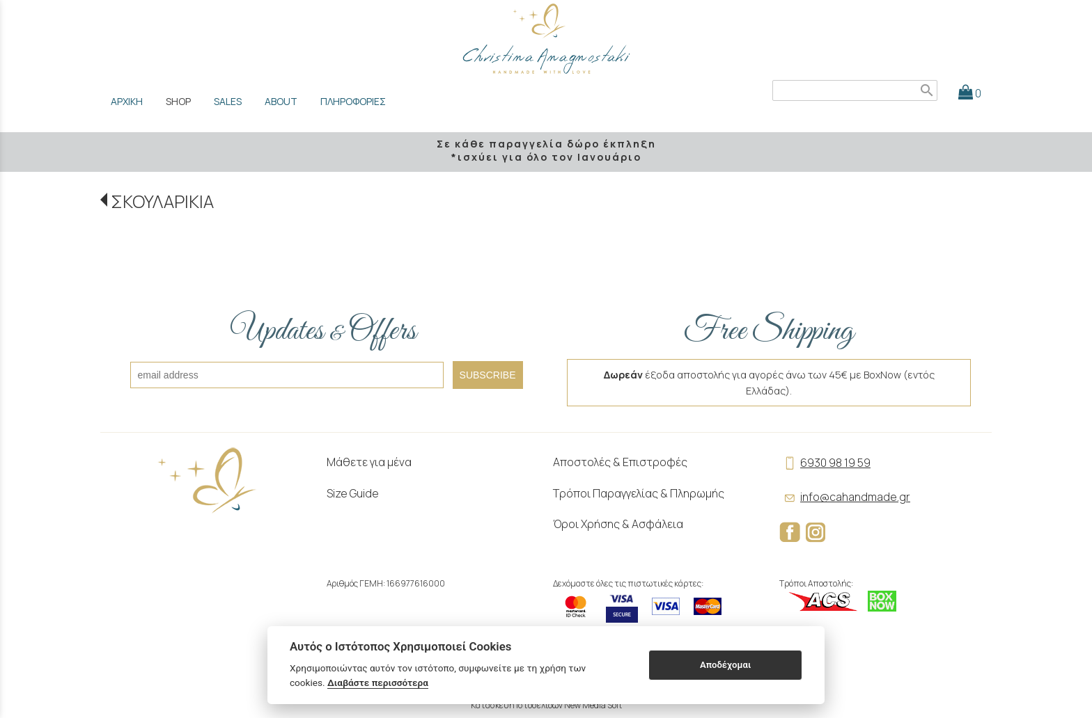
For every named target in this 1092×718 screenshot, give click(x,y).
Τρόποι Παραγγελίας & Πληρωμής (638, 493)
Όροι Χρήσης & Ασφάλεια (618, 524)
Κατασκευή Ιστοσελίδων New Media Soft (546, 705)
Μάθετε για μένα (369, 462)
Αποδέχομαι (725, 665)
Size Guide (353, 493)
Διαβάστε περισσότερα (377, 682)
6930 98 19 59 (825, 462)
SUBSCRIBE (488, 375)
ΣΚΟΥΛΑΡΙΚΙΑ (162, 201)
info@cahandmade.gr (844, 496)
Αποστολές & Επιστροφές (620, 462)
